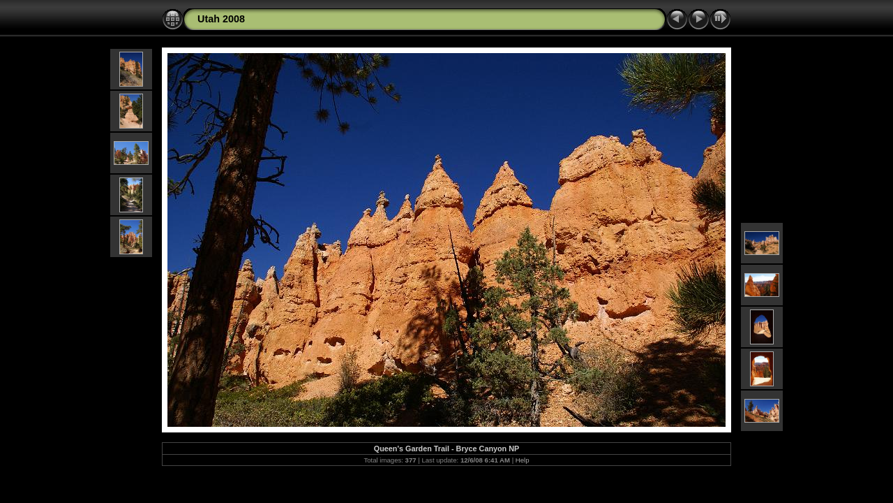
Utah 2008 (221, 18)
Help (523, 460)
